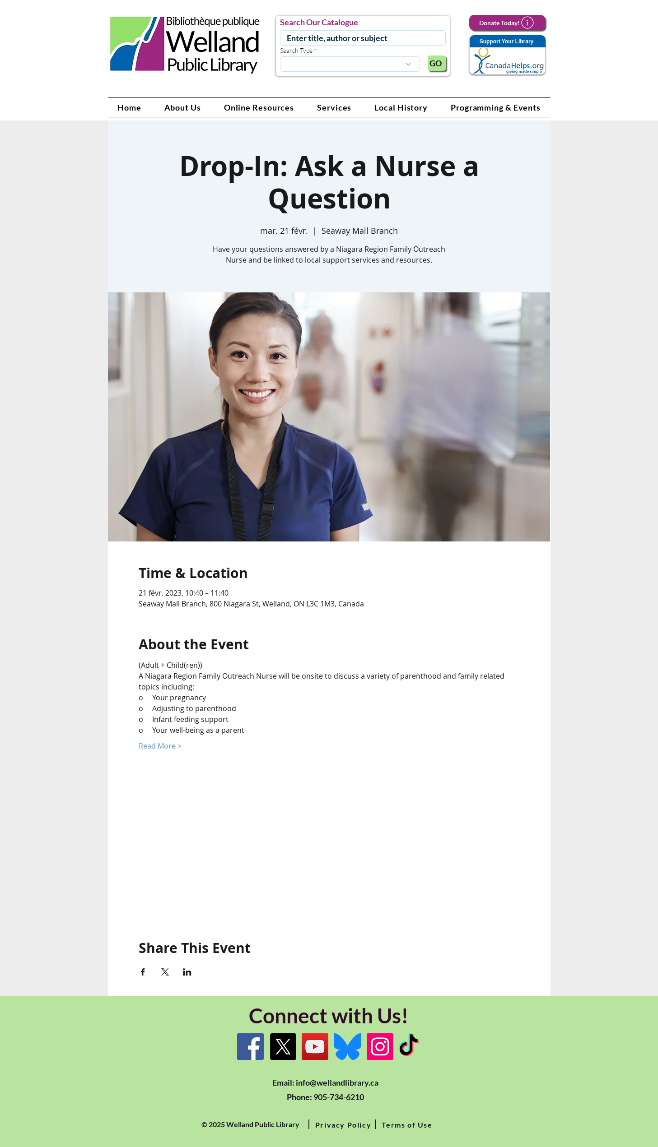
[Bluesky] (347, 1046)
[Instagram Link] (380, 1046)
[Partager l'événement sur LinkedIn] (187, 972)
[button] (182, 107)
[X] (283, 1046)
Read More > (160, 746)
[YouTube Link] (315, 1046)
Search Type (296, 50)
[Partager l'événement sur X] (165, 972)
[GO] (437, 63)
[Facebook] (250, 1046)
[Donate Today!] (507, 22)
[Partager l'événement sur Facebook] (143, 972)
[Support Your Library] (507, 55)
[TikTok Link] (408, 1046)
